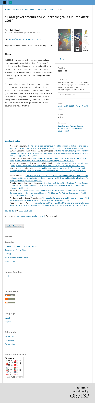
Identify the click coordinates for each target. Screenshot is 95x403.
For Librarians (10, 344)
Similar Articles (12, 141)
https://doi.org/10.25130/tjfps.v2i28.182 (25, 39)
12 (22, 210)
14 (27, 210)
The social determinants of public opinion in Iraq (63, 198)
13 (25, 210)
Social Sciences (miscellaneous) (71, 128)
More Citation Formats (68, 94)
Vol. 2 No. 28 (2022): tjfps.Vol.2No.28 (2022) (37, 9)
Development (63, 131)
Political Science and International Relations (21, 246)
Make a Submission (14, 226)
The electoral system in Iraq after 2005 (73, 163)
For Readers (9, 336)
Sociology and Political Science (70, 126)
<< (6, 210)
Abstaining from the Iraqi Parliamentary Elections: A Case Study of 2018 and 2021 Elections (49, 152)
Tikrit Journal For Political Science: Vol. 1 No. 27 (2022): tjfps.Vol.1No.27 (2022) (51, 148)
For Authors (9, 340)
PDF (63, 59)
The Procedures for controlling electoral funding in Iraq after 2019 (61, 158)
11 (20, 210)
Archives (16, 9)
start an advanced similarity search (31, 216)
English (8, 276)
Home (7, 9)
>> (31, 210)
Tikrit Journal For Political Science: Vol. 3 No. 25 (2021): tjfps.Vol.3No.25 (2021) (42, 161)
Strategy (8, 254)
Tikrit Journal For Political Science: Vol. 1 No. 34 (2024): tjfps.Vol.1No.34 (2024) (55, 205)
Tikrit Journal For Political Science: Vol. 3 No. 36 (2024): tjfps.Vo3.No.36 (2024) (49, 199)
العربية (7, 318)
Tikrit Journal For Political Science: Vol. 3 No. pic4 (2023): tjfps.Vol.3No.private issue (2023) (48, 165)
